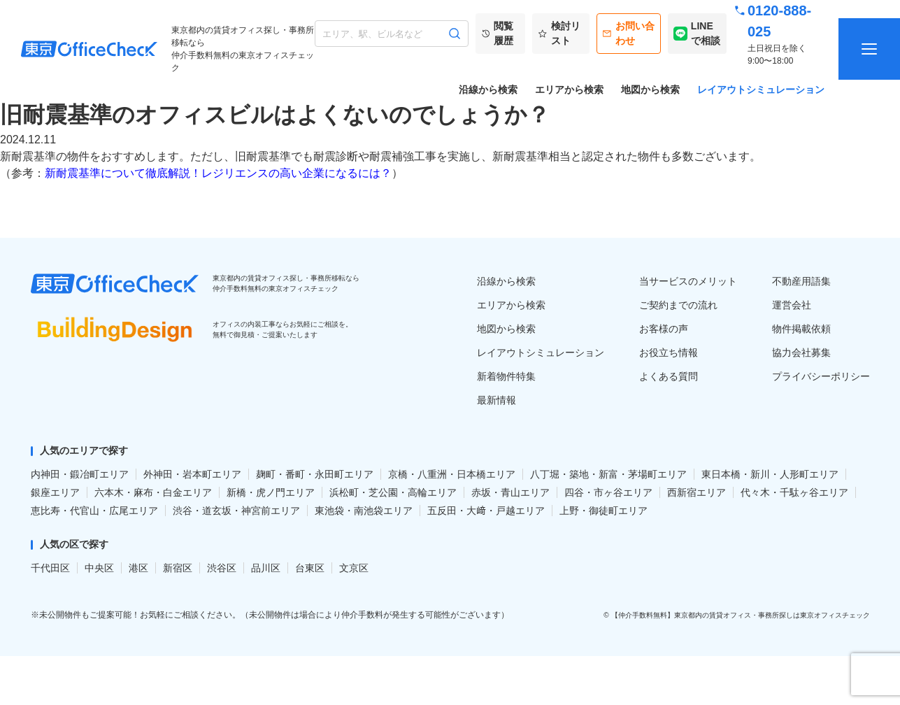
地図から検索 (650, 89)
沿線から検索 (488, 89)
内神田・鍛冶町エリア (80, 474)
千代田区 (50, 568)
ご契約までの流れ (678, 305)
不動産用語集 (801, 281)
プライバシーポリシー (821, 376)
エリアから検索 (569, 89)
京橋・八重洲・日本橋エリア (451, 474)
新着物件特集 (506, 376)
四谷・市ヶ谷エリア (608, 492)
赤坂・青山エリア (510, 492)
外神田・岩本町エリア (192, 474)
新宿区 (177, 568)
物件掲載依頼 (801, 328)
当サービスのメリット (688, 281)
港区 (138, 568)
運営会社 (791, 305)
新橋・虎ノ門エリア (271, 492)
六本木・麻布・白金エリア (153, 492)
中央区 (99, 568)
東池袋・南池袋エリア (364, 510)
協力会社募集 (801, 352)
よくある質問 (668, 376)
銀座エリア (55, 492)
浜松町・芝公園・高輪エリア (393, 492)
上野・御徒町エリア (603, 510)
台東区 (309, 568)
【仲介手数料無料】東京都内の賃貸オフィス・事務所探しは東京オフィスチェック (740, 615)
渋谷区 (221, 568)
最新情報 (496, 400)
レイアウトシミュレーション (760, 89)
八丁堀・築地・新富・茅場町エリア (608, 474)
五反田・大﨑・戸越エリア (486, 510)
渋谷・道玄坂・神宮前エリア (236, 510)
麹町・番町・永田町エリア (314, 474)
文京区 (354, 568)
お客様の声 (663, 328)
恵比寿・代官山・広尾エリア (94, 510)
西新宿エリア (696, 492)
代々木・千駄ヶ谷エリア (794, 492)
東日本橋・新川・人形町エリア (769, 474)
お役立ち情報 (668, 352)
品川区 (265, 568)
